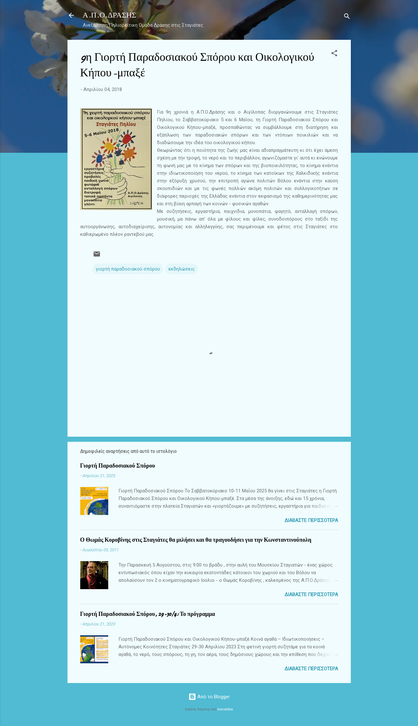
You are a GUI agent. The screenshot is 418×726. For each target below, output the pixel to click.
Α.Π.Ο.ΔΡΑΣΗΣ (109, 15)
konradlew (225, 709)
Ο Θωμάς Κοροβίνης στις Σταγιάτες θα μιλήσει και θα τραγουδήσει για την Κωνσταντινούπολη (195, 540)
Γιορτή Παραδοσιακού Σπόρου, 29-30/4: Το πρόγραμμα (147, 614)
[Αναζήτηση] (347, 17)
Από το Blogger (209, 697)
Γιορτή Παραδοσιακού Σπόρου (117, 466)
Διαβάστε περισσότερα (311, 520)
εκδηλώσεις (181, 269)
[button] (334, 54)
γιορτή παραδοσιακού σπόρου (128, 269)
